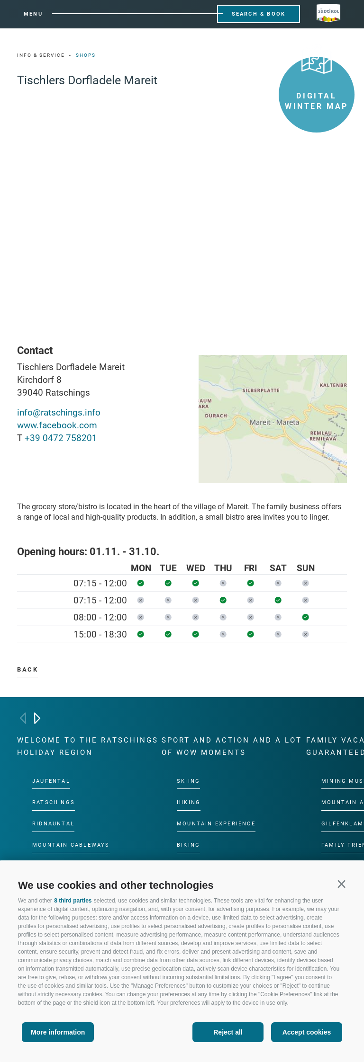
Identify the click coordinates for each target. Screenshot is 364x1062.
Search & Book (259, 14)
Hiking (188, 802)
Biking (188, 845)
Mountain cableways (71, 845)
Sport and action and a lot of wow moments (232, 746)
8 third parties (72, 900)
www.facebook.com (57, 425)
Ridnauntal (53, 824)
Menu (33, 14)
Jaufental (51, 781)
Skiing (188, 781)
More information (58, 1032)
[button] (341, 883)
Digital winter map (316, 84)
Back (27, 669)
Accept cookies (306, 1032)
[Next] (37, 718)
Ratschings (53, 802)
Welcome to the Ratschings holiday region (87, 746)
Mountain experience (216, 824)
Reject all (227, 1032)
